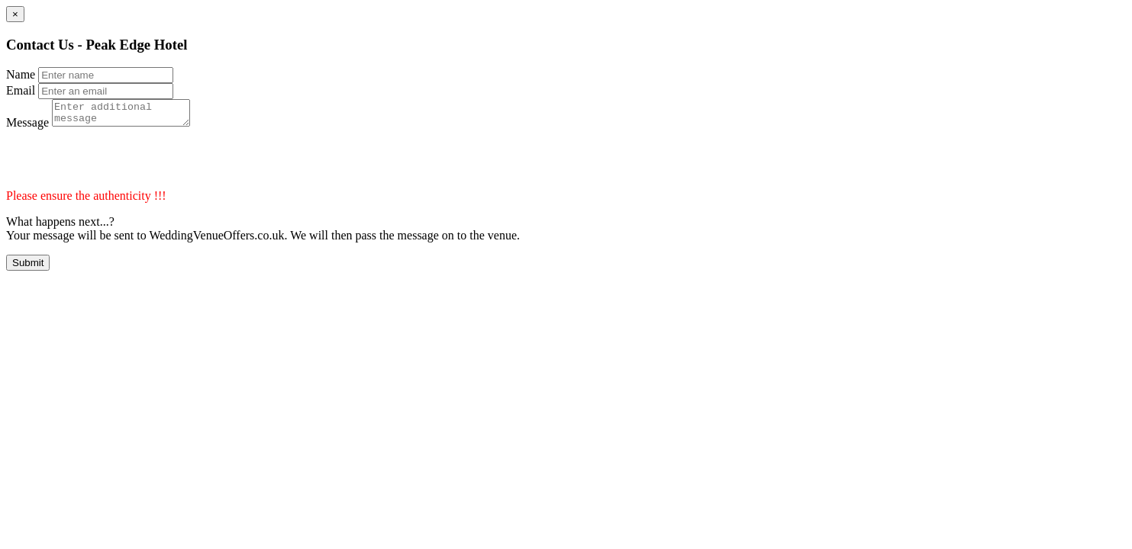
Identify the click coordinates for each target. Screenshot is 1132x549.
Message (27, 126)
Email (20, 90)
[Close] (15, 14)
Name (20, 74)
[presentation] (122, 164)
